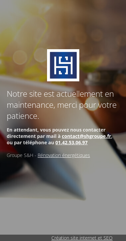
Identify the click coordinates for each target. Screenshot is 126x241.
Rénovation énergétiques (64, 155)
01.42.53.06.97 (71, 142)
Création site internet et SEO (82, 238)
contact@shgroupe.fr (86, 136)
